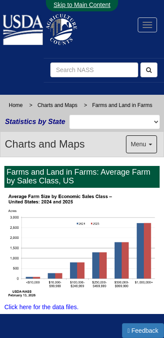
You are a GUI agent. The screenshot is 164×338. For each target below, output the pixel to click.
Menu (141, 144)
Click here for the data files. (41, 307)
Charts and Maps (57, 105)
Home (16, 105)
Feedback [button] (143, 330)
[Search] (148, 69)
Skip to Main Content (82, 4)
